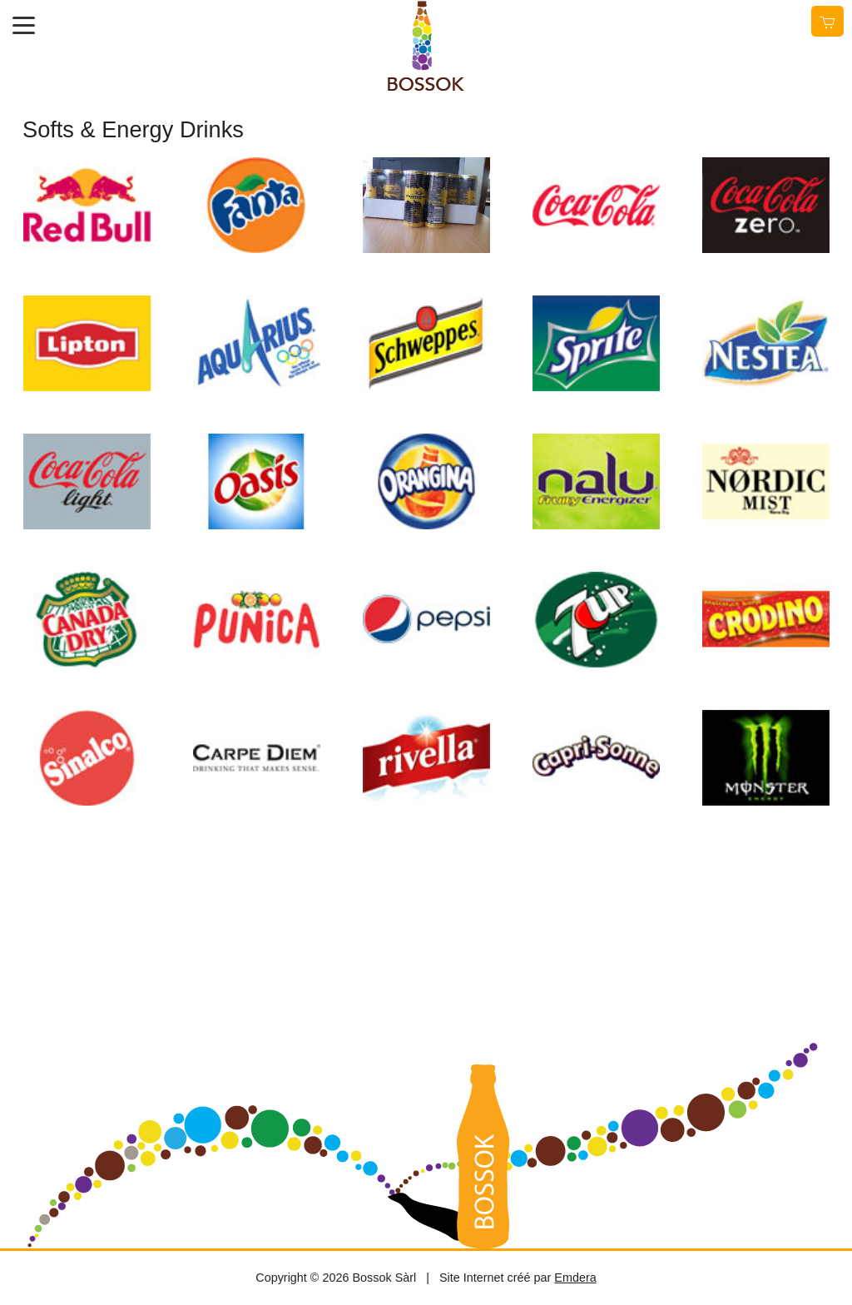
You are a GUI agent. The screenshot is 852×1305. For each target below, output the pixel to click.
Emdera (575, 1277)
